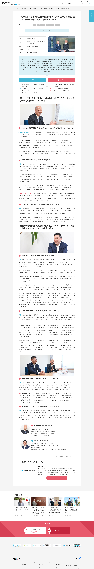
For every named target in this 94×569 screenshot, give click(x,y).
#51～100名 (57, 24)
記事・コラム (43, 4)
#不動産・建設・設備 (41, 24)
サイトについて (76, 568)
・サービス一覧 (57, 564)
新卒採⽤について (77, 565)
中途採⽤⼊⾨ (23, 564)
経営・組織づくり (42, 564)
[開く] (49, 30)
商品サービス (71, 4)
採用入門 (61, 4)
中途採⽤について (77, 566)
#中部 (34, 24)
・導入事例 (56, 567)
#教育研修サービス (50, 24)
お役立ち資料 (82, 3)
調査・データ (41, 567)
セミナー (53, 3)
